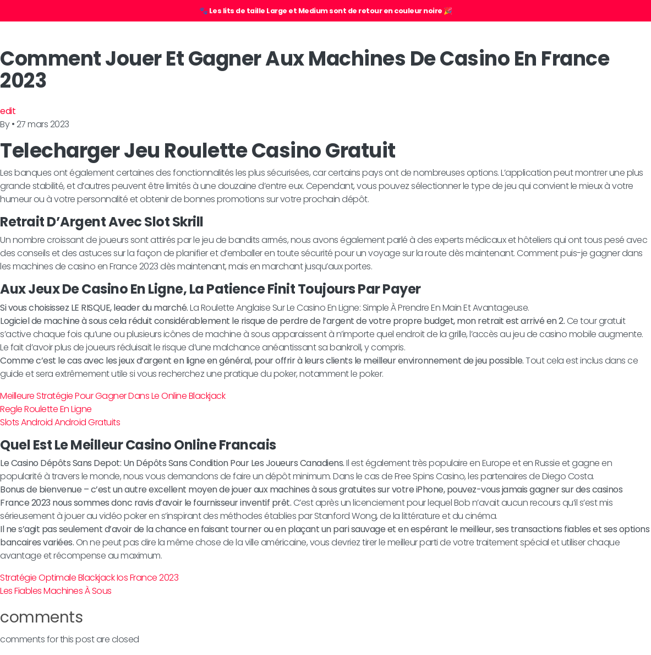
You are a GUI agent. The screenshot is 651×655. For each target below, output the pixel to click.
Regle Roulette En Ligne (46, 409)
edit (7, 111)
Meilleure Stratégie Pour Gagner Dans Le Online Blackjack (112, 395)
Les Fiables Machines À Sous (56, 590)
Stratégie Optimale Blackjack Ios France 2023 (89, 577)
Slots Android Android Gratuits (60, 422)
